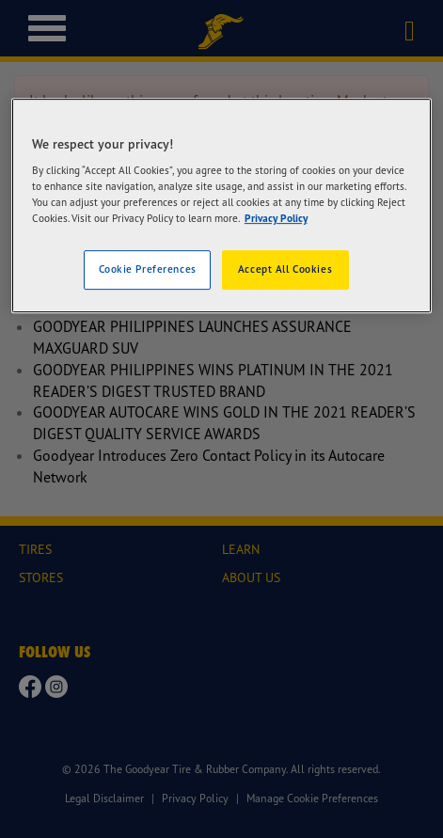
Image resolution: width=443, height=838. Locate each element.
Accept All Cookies (285, 270)
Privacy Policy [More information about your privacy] (276, 219)
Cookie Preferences (148, 270)
